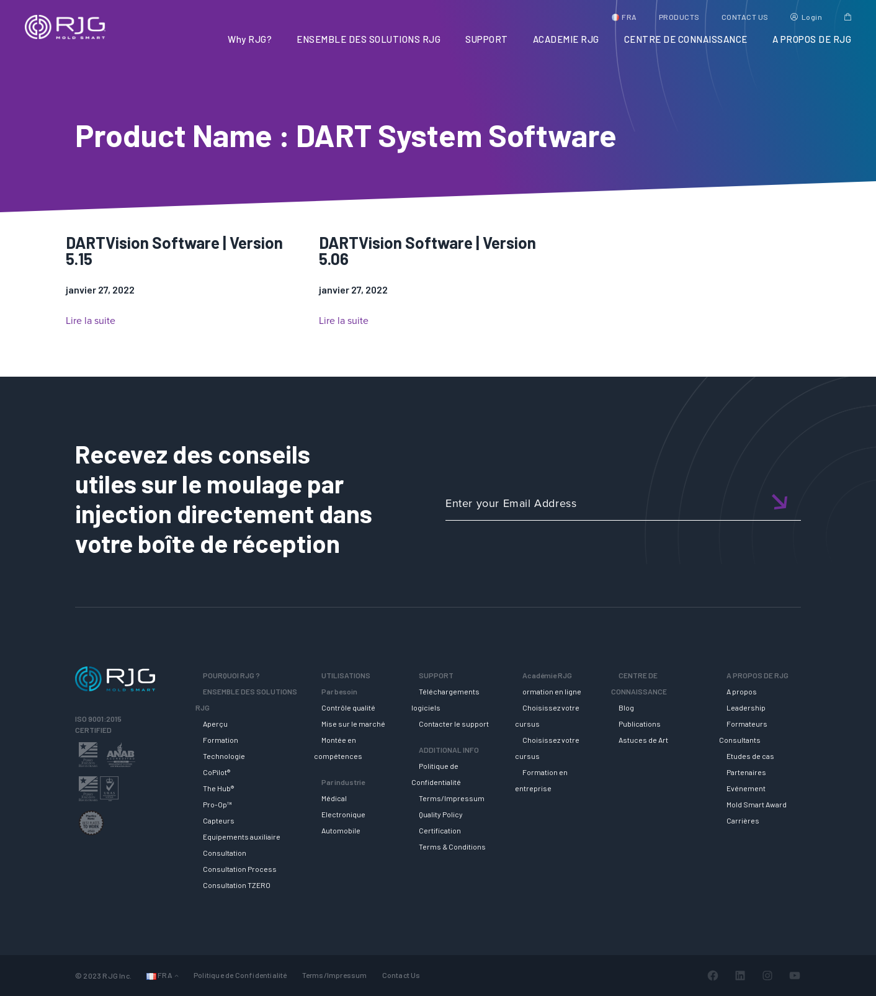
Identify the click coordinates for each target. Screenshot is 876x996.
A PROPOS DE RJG (812, 39)
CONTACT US (745, 16)
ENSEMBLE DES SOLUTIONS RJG (368, 39)
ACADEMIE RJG (566, 39)
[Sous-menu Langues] (176, 975)
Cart (847, 16)
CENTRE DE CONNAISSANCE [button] (686, 39)
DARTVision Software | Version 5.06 (427, 251)
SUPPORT (486, 39)
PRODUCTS (679, 16)
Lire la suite (90, 321)
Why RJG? (250, 39)
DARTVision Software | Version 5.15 (174, 251)
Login (812, 16)
